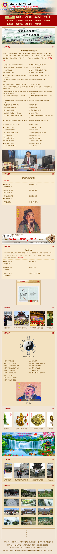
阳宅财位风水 (8, 198)
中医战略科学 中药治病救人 (37, 79)
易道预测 (37, 20)
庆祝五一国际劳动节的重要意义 (38, 70)
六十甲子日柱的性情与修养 (9, 368)
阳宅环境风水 (8, 187)
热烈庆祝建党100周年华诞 (11, 105)
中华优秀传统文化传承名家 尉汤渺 (39, 100)
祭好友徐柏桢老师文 (10, 110)
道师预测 (6, 270)
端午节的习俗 (33, 105)
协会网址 (26, 533)
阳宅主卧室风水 (8, 196)
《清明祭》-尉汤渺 (34, 84)
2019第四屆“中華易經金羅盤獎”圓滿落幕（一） (15, 121)
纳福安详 (7, 333)
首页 (10, 17)
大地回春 (7, 459)
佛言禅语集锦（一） (10, 135)
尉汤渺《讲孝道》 (34, 124)
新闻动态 (7, 47)
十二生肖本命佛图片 (35, 365)
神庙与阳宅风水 (33, 202)
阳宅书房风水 (33, 196)
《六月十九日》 (8, 70)
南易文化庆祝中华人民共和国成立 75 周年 (16, 67)
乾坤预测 (7, 246)
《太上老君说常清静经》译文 (37, 133)
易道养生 (19, 24)
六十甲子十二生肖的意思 (9, 363)
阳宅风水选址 (33, 184)
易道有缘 (37, 24)
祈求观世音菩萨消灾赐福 (36, 72)
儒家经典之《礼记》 (10, 143)
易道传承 (28, 24)
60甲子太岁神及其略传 (9, 377)
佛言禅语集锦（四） (35, 138)
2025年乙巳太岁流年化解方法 (37, 65)
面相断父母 (7, 264)
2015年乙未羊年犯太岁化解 (35, 363)
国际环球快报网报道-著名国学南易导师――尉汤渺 (40, 92)
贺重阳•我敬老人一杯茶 (36, 110)
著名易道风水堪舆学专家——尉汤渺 (14, 96)
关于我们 (28, 20)
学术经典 (7, 174)
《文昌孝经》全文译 (35, 127)
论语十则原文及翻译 (10, 146)
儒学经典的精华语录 (35, 143)
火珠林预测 (7, 275)
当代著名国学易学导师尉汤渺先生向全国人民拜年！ (15, 76)
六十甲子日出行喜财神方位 (35, 373)
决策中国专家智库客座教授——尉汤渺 (15, 84)
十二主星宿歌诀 (33, 370)
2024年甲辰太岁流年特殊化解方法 (39, 75)
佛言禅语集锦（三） (10, 138)
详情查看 (6, 180)
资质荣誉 (22, 281)
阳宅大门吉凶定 (8, 190)
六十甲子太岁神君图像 (9, 380)
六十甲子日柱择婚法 (9, 370)
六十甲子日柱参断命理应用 (9, 365)
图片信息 (7, 307)
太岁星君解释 (33, 361)
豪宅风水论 (7, 184)
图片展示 (10, 20)
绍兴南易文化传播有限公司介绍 (13, 115)
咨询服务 (19, 20)
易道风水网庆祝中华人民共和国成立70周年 (41, 116)
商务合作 (7, 485)
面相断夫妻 (32, 267)
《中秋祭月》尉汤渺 (35, 67)
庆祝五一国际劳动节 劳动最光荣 (13, 65)
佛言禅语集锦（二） (35, 135)
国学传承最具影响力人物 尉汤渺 (38, 120)
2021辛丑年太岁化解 (10, 108)
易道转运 (47, 20)
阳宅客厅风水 (8, 192)
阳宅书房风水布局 (9, 72)
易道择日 (28, 17)
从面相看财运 (8, 261)
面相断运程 (32, 261)
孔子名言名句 (33, 146)
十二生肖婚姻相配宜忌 (9, 373)
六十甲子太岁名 (8, 375)
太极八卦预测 (8, 273)
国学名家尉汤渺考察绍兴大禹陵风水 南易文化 (15, 101)
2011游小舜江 (33, 108)
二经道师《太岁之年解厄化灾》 (13, 113)
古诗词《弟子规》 (9, 140)
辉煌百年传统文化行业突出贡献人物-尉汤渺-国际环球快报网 (15, 92)
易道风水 (19, 17)
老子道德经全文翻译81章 (11, 133)
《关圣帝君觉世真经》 (10, 130)
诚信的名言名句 (33, 130)
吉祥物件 (7, 408)
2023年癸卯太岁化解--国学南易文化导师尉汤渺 (15, 80)
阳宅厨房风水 (33, 190)
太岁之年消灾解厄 (34, 368)
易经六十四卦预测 (34, 273)
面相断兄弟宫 (8, 267)
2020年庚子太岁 (33, 113)
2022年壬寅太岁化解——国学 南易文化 (40, 87)
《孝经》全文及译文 (10, 127)
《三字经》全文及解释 (35, 140)
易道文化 (47, 17)
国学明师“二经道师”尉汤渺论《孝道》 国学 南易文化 (15, 87)
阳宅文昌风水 (8, 202)
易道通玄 (10, 24)
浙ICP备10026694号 (47, 550)
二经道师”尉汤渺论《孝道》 (12, 124)
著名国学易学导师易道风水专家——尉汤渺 (41, 96)
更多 (53, 47)
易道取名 (37, 17)
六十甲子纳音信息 (9, 361)
